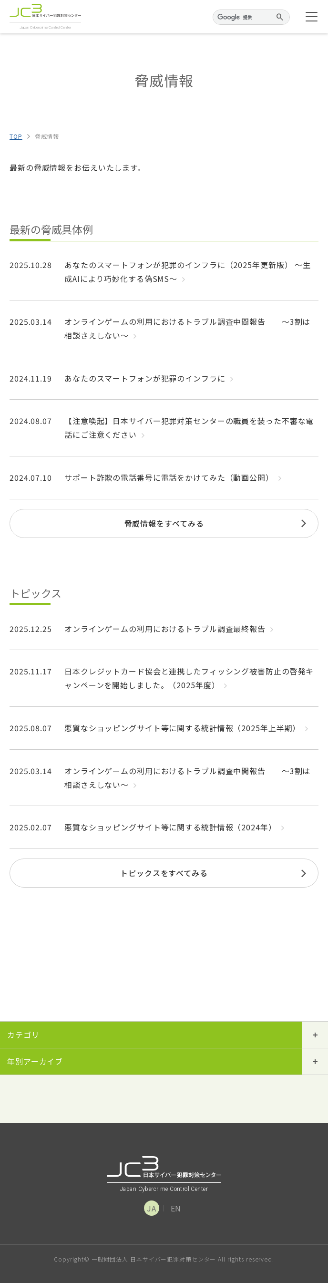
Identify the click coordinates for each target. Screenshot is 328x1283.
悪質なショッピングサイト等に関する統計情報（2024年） (174, 827)
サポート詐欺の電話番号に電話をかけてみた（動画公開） (172, 477)
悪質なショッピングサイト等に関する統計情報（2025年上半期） (186, 728)
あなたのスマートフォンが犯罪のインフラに (148, 378)
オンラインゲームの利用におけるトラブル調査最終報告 (168, 628)
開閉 (315, 1035)
